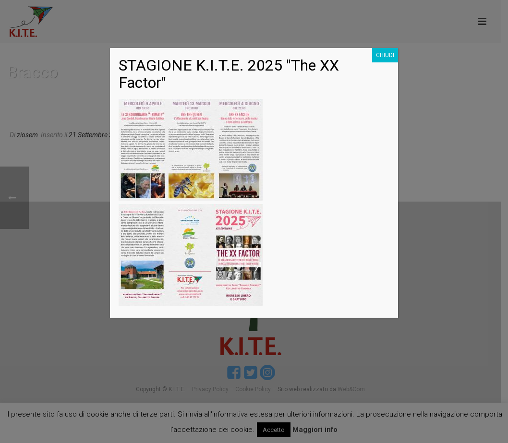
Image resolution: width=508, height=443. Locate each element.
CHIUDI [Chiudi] (385, 55)
